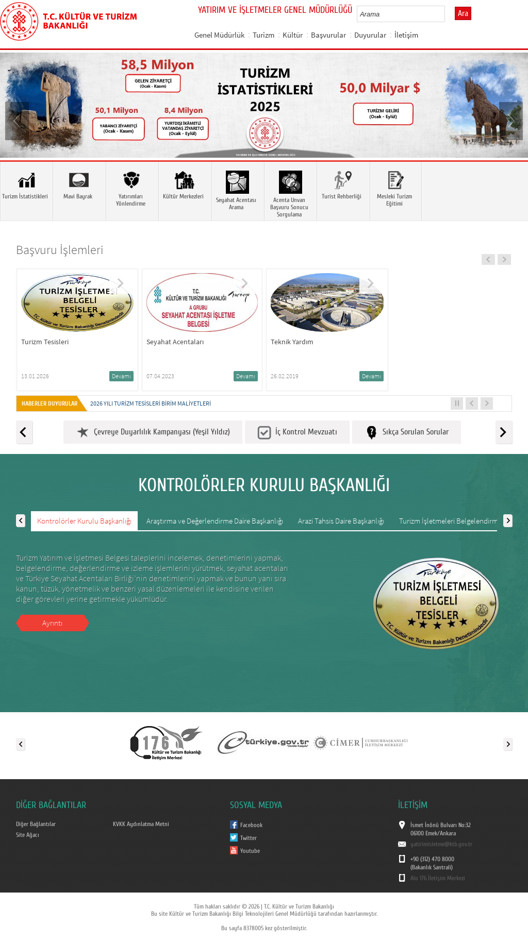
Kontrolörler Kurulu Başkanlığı (84, 521)
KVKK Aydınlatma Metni (141, 824)
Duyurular (370, 35)
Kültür (293, 35)
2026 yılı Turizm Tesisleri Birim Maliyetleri (150, 403)
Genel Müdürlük (219, 35)
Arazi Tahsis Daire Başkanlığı (341, 521)
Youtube (250, 850)
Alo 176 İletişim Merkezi (437, 878)
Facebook (251, 825)
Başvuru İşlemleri (60, 250)
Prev (18, 120)
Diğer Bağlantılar (36, 824)
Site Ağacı (27, 834)
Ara (463, 13)
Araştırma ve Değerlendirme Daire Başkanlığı (214, 521)
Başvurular (328, 35)
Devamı (121, 376)
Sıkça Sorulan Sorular (407, 433)
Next (510, 120)
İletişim (406, 35)
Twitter (248, 838)
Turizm (263, 35)
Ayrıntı (52, 623)
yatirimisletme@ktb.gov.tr (441, 844)
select (448, 14)
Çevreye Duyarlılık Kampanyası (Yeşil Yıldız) (153, 433)
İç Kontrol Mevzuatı (297, 433)
